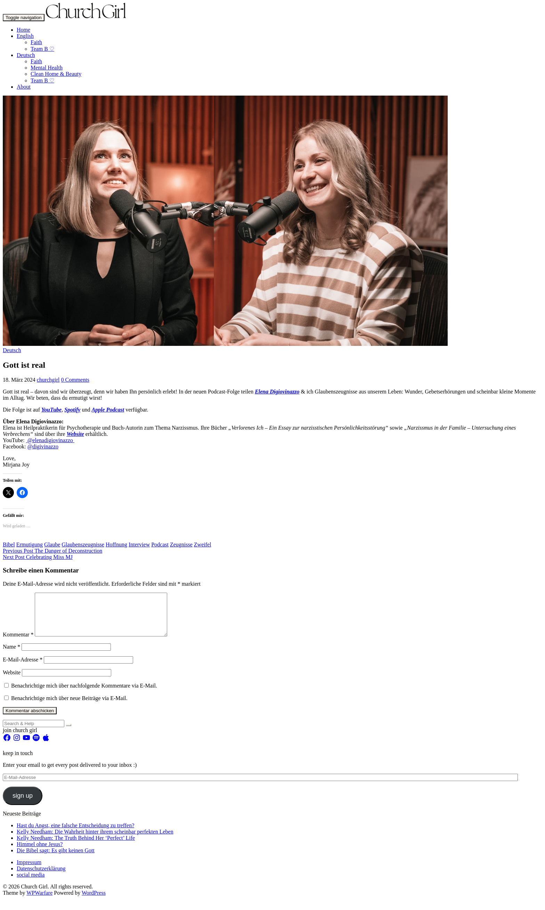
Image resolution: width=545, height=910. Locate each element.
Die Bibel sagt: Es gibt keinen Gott (56, 859)
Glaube (52, 544)
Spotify (72, 410)
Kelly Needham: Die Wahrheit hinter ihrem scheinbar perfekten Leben (95, 840)
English (25, 36)
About (24, 87)
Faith (36, 42)
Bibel (9, 544)
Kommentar (18, 643)
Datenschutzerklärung (41, 877)
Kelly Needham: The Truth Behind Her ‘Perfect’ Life (76, 846)
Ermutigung (29, 544)
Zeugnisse (181, 544)
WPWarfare (39, 901)
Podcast (160, 544)
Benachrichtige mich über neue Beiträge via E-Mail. (69, 706)
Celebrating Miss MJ (38, 557)
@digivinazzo (42, 446)
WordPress (94, 901)
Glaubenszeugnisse (83, 544)
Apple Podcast (107, 410)
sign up (23, 804)
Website (75, 434)
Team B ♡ (42, 49)
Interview (139, 544)
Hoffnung (116, 544)
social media (30, 883)
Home (23, 30)
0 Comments (75, 380)
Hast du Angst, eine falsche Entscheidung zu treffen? (75, 834)
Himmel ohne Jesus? (40, 852)
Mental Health (47, 68)
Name (11, 655)
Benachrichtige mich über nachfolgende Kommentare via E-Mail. (84, 694)
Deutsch (26, 55)
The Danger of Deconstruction (52, 551)
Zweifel (202, 544)
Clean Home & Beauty (56, 74)
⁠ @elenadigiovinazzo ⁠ (50, 440)
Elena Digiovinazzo (277, 392)
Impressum (29, 871)
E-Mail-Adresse (22, 668)
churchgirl (48, 380)
